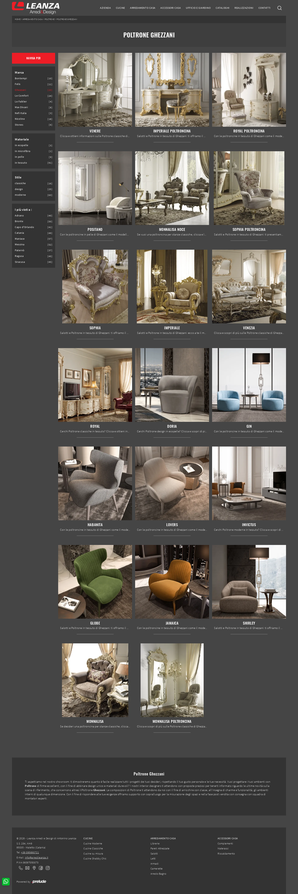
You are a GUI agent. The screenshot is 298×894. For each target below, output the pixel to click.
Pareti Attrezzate (160, 848)
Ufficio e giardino (198, 8)
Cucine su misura (93, 853)
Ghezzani (20, 90)
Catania (19, 232)
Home (18, 19)
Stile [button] (18, 177)
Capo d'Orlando (24, 227)
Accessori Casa (170, 8)
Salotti (154, 853)
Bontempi (21, 78)
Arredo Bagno (158, 873)
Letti (153, 858)
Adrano (19, 215)
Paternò (20, 250)
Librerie (155, 843)
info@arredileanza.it (36, 857)
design (19, 189)
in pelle (19, 156)
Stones (19, 124)
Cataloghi (223, 8)
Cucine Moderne (92, 843)
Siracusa (20, 262)
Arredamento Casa (142, 8)
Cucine (120, 8)
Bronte (19, 221)
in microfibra (22, 151)
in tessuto (21, 162)
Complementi (225, 843)
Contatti (264, 8)
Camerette (157, 868)
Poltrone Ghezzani (67, 19)
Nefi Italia (21, 113)
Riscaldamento (226, 853)
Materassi (223, 848)
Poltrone (50, 19)
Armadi (155, 863)
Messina (20, 244)
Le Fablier (21, 101)
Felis (18, 84)
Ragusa (19, 256)
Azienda (105, 8)
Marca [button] (19, 72)
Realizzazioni (244, 8)
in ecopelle (21, 145)
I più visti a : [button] (23, 209)
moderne (20, 194)
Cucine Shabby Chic (94, 858)
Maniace (20, 238)
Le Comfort (22, 95)
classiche (20, 183)
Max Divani (21, 107)
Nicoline (20, 118)
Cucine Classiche (93, 848)
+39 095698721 (30, 852)
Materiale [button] (22, 139)
